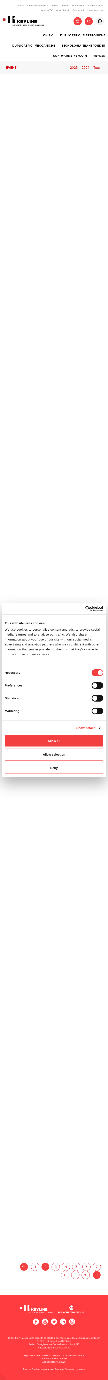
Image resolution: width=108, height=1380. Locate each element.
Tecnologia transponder (83, 45)
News (55, 5)
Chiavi (48, 35)
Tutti (96, 68)
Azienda (19, 5)
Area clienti (62, 10)
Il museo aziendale (37, 5)
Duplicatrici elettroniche (82, 35)
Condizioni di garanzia (42, 1369)
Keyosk (99, 56)
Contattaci (78, 10)
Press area (78, 5)
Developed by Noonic (75, 1369)
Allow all (54, 741)
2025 (74, 68)
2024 (85, 68)
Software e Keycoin (70, 56)
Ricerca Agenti (95, 5)
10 (85, 1275)
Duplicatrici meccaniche (33, 45)
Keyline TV (47, 10)
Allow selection (54, 754)
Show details (85, 728)
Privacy (26, 1369)
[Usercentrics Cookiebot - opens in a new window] (85, 608)
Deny (54, 768)
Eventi (65, 5)
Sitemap (59, 1369)
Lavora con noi (95, 10)
